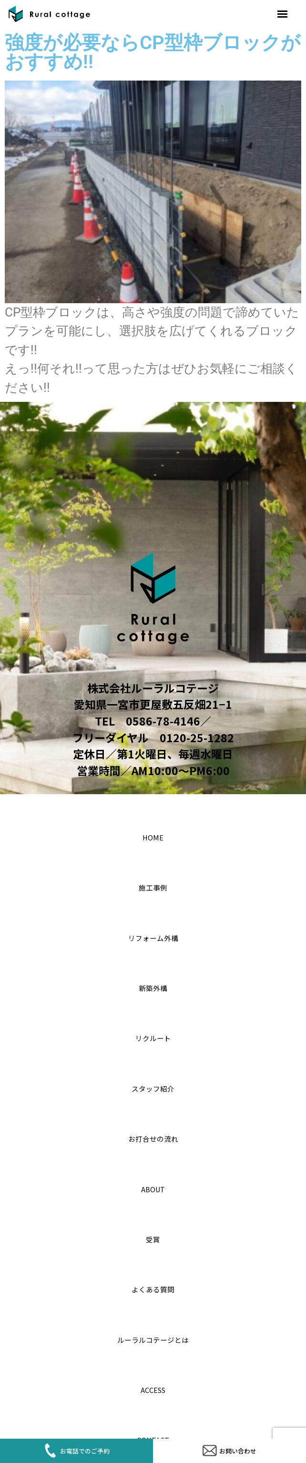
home (153, 835)
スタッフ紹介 (153, 1086)
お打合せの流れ (153, 1136)
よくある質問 (153, 1287)
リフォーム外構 (153, 935)
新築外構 (153, 985)
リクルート (153, 1035)
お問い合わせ (230, 1445)
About (153, 1186)
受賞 (153, 1237)
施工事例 (153, 885)
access (153, 1387)
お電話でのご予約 (77, 1445)
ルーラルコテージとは (153, 1337)
